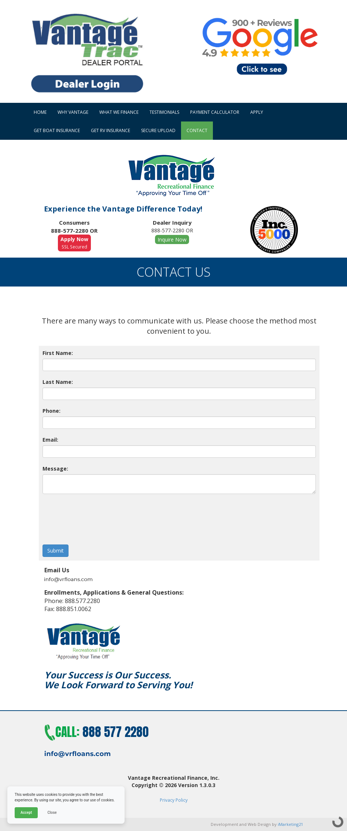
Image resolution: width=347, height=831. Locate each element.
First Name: (58, 352)
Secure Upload (158, 130)
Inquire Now (172, 239)
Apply (256, 112)
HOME (40, 112)
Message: (55, 468)
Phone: (51, 410)
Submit (55, 550)
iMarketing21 (290, 824)
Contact (197, 130)
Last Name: (58, 381)
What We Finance (119, 112)
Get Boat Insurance (57, 130)
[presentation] (98, 515)
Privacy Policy (174, 800)
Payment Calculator (214, 112)
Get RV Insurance (110, 130)
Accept (26, 813)
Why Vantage (73, 112)
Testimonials (164, 112)
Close (51, 813)
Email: (50, 439)
